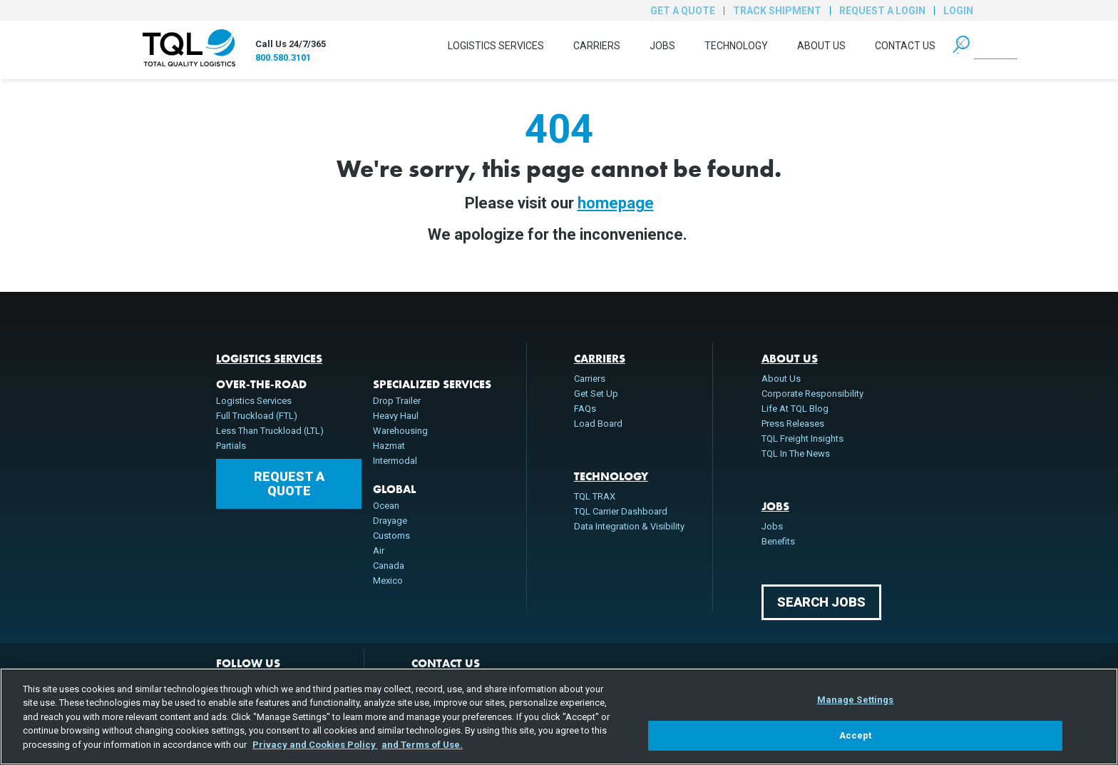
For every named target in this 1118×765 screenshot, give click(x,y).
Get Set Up (596, 393)
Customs (391, 535)
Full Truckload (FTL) (256, 415)
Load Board (598, 423)
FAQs (585, 408)
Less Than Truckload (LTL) (270, 430)
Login (958, 11)
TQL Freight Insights (802, 438)
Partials (231, 445)
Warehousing (400, 430)
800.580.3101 (283, 57)
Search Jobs (821, 601)
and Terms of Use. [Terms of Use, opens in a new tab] (422, 744)
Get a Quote (682, 11)
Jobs (662, 45)
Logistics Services (496, 45)
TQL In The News (795, 453)
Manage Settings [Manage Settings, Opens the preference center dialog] (855, 699)
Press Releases (792, 423)
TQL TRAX (594, 496)
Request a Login (882, 11)
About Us (821, 45)
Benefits (778, 541)
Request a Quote (289, 483)
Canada (388, 565)
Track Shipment (777, 11)
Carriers (596, 45)
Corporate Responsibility (812, 393)
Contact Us (905, 45)
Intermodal (395, 460)
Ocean (386, 505)
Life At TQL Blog (795, 408)
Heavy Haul (396, 415)
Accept (855, 735)
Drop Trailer (397, 400)
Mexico (388, 580)
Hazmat (389, 445)
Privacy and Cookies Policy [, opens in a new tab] (315, 744)
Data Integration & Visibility (629, 526)
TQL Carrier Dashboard (620, 511)
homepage (616, 203)
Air (378, 550)
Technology (736, 45)
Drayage (390, 520)
